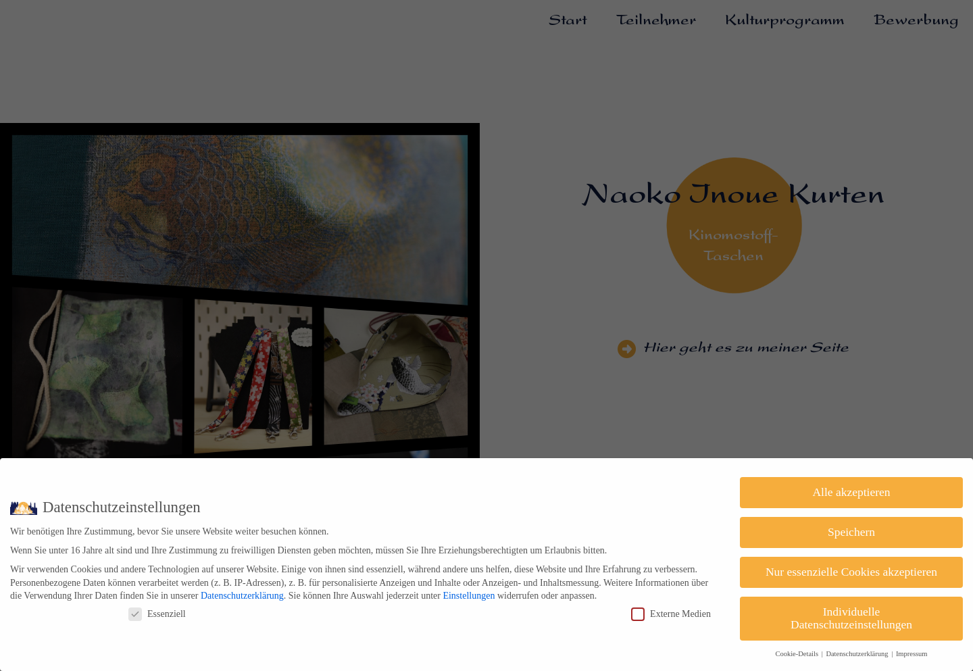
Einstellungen (469, 596)
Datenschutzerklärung (242, 596)
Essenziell (157, 613)
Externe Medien (671, 613)
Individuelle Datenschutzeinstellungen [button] (851, 618)
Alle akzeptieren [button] (851, 492)
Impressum (912, 653)
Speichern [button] (851, 532)
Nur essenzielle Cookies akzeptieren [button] (851, 571)
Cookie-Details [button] (797, 653)
